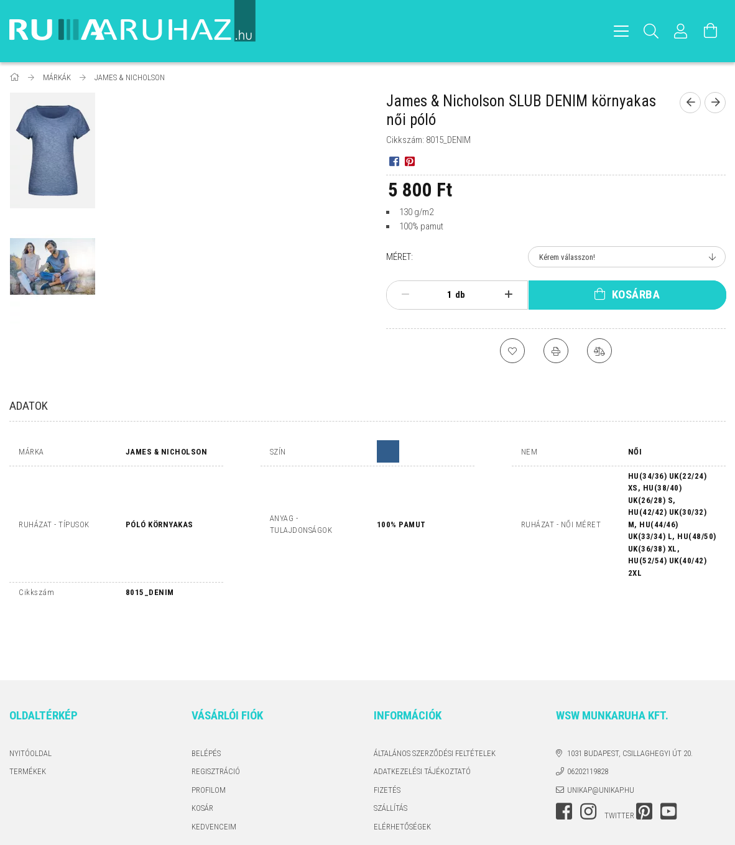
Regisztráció (216, 717)
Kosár (202, 754)
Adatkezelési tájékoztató (422, 717)
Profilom (209, 736)
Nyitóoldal (30, 699)
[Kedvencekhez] (512, 350)
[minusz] (405, 294)
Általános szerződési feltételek (435, 699)
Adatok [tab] (28, 406)
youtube (668, 757)
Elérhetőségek (402, 772)
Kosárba (636, 294)
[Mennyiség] (442, 294)
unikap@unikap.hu (600, 736)
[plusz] (508, 294)
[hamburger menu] (621, 31)
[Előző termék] (690, 102)
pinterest (644, 757)
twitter (619, 761)
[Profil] (681, 31)
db (460, 294)
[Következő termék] (715, 102)
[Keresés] (651, 31)
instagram (588, 757)
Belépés (206, 699)
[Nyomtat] (555, 350)
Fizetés (387, 736)
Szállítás (390, 754)
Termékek (27, 717)
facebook (564, 757)
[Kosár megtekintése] (711, 31)
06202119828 (587, 717)
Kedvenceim (214, 772)
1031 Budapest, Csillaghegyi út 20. (630, 699)
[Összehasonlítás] (599, 350)
